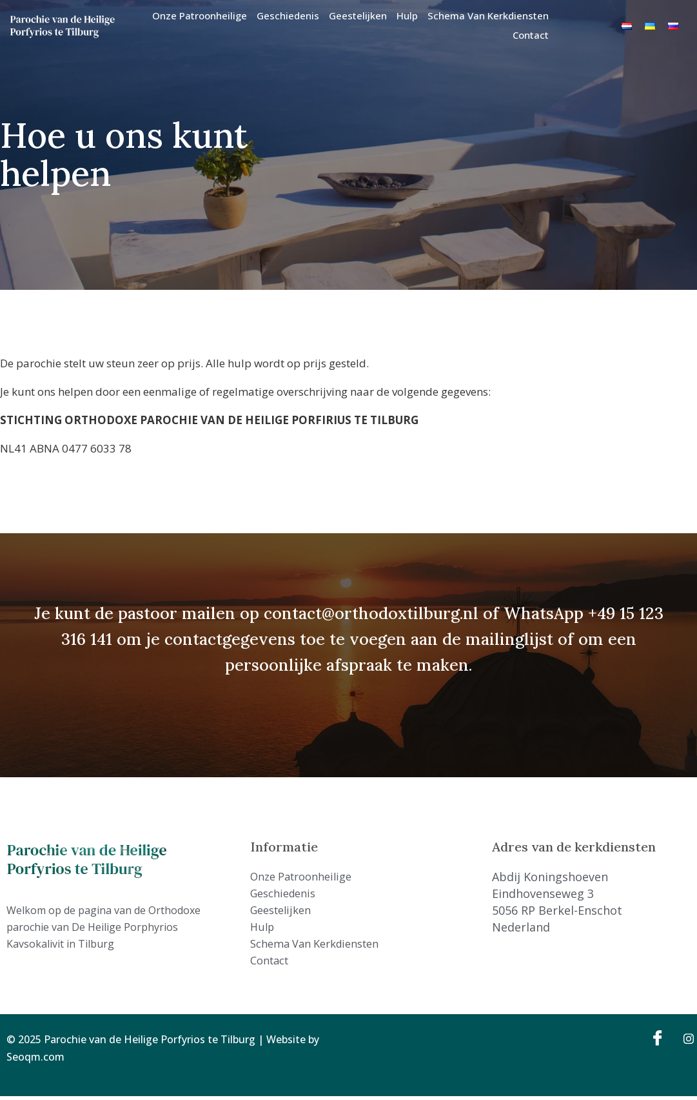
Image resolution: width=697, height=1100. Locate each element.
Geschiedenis (288, 15)
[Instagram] (684, 1042)
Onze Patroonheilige (199, 15)
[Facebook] (655, 1042)
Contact (531, 34)
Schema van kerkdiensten (488, 15)
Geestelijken (358, 15)
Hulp (407, 15)
